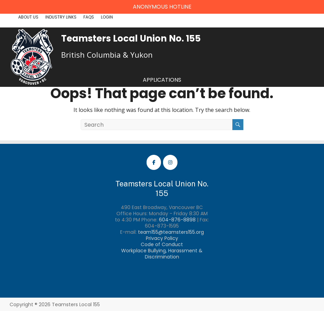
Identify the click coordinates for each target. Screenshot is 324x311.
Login (107, 17)
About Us (28, 17)
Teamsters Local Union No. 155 (131, 38)
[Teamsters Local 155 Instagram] (170, 162)
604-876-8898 (177, 219)
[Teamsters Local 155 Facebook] (154, 162)
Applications (162, 80)
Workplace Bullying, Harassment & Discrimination (161, 253)
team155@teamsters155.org (171, 232)
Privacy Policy (162, 238)
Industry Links (61, 17)
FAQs (88, 17)
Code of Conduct (162, 244)
